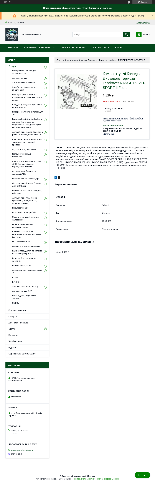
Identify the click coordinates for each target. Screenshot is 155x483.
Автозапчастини (19, 78)
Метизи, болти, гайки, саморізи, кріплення (27, 191)
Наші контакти (100, 48)
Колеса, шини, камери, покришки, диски (22, 225)
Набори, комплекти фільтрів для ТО (27, 113)
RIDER (15, 277)
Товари (12, 66)
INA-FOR (16, 282)
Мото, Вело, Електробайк (24, 212)
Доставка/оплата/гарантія (39, 48)
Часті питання (15, 341)
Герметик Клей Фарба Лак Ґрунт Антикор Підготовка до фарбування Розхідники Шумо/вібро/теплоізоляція (27, 123)
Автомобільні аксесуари (23, 83)
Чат (142, 475)
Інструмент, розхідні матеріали (21, 155)
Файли (118, 48)
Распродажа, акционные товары (24, 296)
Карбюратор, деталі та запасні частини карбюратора (27, 252)
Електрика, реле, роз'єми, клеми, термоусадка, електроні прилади (27, 142)
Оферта (12, 316)
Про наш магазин (17, 310)
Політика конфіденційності (107, 479)
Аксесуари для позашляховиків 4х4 (27, 271)
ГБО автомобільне (21, 242)
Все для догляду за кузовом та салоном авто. (27, 105)
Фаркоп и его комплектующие (26, 246)
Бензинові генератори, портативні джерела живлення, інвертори (26, 234)
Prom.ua (91, 476)
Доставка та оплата (18, 322)
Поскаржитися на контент (83, 479)
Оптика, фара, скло (21, 265)
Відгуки (12, 347)
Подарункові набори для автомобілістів (24, 72)
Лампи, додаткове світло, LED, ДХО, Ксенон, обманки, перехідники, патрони (26, 164)
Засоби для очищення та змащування (24, 88)
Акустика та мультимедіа (24, 149)
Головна (13, 48)
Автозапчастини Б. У (22, 291)
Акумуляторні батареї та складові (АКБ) (24, 172)
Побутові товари (20, 208)
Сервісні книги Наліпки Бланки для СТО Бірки (26, 184)
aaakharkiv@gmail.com (22, 450)
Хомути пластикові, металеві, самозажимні (26, 218)
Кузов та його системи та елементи (24, 259)
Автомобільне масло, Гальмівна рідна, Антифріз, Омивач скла (27, 133)
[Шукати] (126, 34)
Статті (11, 329)
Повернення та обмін (73, 48)
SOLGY (15, 303)
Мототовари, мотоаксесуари (26, 179)
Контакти (13, 335)
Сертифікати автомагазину (22, 353)
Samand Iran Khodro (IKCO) (25, 286)
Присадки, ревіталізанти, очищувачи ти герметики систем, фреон (27, 97)
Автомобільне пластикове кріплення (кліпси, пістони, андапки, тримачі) (24, 200)
